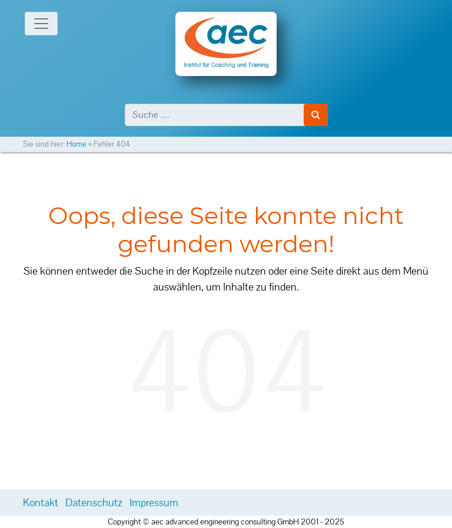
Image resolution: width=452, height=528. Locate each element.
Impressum (153, 502)
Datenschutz (93, 502)
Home (77, 144)
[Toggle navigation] (41, 23)
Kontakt (40, 502)
